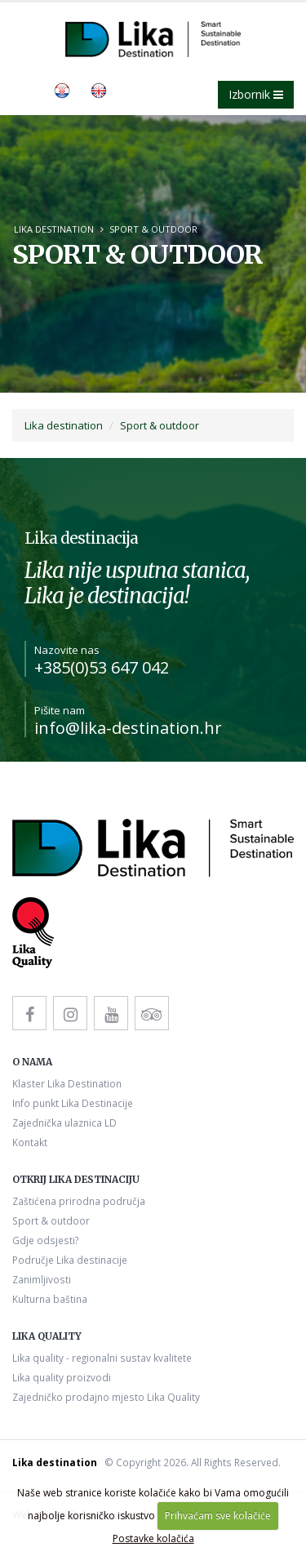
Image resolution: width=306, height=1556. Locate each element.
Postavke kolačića (153, 1538)
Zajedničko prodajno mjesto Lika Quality (106, 1396)
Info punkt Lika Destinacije (72, 1102)
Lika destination (54, 229)
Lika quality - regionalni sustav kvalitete (102, 1357)
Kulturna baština (49, 1298)
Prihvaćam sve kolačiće (218, 1516)
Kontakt (29, 1142)
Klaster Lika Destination (67, 1083)
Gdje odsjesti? (45, 1240)
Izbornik (255, 94)
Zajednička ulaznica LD (64, 1122)
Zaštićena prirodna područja (78, 1200)
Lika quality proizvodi (61, 1377)
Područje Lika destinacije (69, 1259)
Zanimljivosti (41, 1279)
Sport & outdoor (153, 229)
